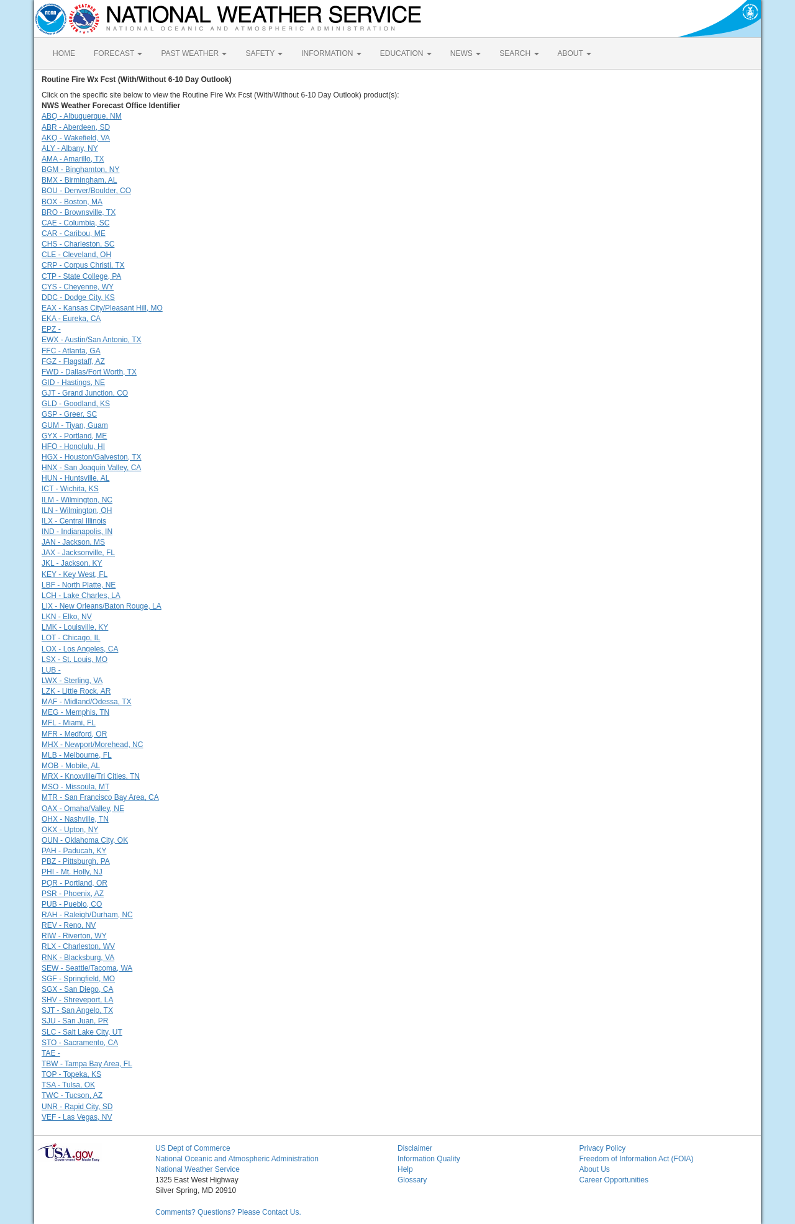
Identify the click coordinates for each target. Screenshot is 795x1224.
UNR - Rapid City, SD (77, 1106)
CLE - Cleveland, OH (76, 254)
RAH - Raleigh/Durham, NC (87, 914)
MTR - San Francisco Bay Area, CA (100, 797)
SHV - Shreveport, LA (77, 999)
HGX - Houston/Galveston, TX (92, 457)
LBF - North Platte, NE (79, 585)
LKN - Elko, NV (67, 616)
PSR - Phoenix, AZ (73, 893)
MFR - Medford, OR (74, 734)
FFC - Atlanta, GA (71, 351)
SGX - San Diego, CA (77, 989)
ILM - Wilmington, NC (77, 500)
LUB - (51, 670)
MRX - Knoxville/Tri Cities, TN (91, 776)
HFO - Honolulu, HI (73, 446)
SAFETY (264, 53)
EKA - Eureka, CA (71, 318)
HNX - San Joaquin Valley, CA (91, 467)
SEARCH (518, 53)
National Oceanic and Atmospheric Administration (237, 1158)
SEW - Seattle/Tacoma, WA (87, 968)
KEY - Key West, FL (74, 574)
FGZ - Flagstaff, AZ (73, 361)
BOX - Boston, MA (72, 201)
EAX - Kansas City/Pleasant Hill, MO (102, 308)
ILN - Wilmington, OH (77, 510)
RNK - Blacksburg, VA (78, 957)
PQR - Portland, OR (74, 883)
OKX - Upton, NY (70, 829)
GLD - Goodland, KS (76, 403)
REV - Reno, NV (69, 925)
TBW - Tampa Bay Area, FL (87, 1063)
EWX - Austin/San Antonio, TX (92, 339)
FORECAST (118, 53)
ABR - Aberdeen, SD (76, 127)
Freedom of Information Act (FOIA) (636, 1158)
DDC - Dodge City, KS (78, 297)
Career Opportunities (613, 1180)
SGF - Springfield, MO (78, 978)
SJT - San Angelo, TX (77, 1010)
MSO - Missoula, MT (75, 786)
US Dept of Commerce (192, 1148)
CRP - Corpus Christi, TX (83, 265)
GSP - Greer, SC (69, 414)
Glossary (412, 1180)
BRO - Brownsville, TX (79, 212)
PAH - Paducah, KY (74, 850)
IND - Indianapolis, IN (77, 531)
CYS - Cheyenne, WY (78, 287)
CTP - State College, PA (81, 276)
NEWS (465, 53)
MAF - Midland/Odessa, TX (87, 701)
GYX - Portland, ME (74, 436)
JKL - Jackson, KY (72, 563)
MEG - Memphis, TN (75, 712)
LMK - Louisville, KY (75, 627)
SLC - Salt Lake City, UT (82, 1032)
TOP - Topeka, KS (71, 1074)
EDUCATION (406, 53)
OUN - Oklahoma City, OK (85, 840)
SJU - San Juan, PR (75, 1021)
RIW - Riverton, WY (74, 936)
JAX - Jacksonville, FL (78, 552)
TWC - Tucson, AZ (72, 1095)
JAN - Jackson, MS (73, 542)
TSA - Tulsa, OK (68, 1085)
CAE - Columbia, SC (75, 223)
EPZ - (51, 329)
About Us (594, 1169)
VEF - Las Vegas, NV (77, 1117)
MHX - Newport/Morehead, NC (92, 744)
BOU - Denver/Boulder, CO (86, 190)
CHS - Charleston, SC (78, 244)
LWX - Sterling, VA (72, 680)
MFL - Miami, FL (69, 723)
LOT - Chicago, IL (71, 637)
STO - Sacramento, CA (80, 1042)
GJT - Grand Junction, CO (85, 393)
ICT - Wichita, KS (70, 488)
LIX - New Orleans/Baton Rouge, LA (101, 606)
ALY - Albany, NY (70, 148)
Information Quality (429, 1158)
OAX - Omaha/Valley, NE (83, 808)
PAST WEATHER (194, 53)
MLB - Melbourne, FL (77, 755)
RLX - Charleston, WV (78, 946)
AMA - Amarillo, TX (73, 159)
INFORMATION (331, 53)
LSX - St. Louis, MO (74, 659)
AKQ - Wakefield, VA (76, 138)
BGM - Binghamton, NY (80, 169)
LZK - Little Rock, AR (76, 691)
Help (405, 1169)
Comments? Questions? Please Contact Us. (228, 1212)
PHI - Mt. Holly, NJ (72, 872)
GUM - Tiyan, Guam (75, 425)
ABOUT (574, 53)
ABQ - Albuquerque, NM (82, 116)
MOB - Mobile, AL (71, 765)
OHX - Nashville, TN (75, 819)
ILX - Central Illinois (74, 521)
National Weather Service (197, 1169)
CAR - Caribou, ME (74, 233)
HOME (64, 53)
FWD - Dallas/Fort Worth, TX (89, 372)
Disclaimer (415, 1148)
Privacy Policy (602, 1148)
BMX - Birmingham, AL (79, 180)
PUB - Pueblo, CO (72, 904)
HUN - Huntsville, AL (75, 478)
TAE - (51, 1053)
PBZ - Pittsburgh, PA (76, 861)
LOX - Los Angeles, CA (80, 649)
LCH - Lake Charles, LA (81, 595)
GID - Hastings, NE (73, 382)
